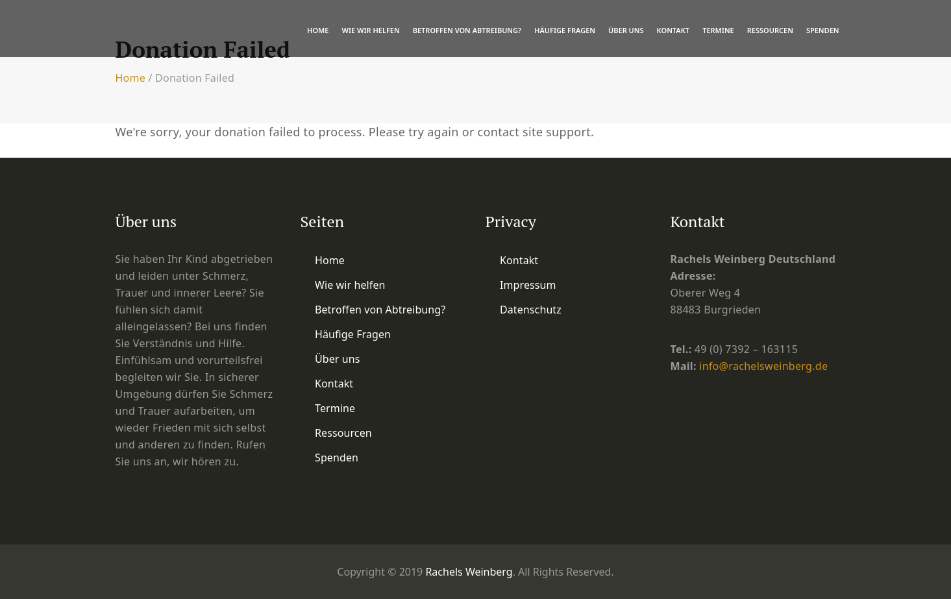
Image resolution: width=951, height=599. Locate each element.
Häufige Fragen (564, 30)
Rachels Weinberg (468, 572)
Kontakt (673, 30)
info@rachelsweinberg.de (763, 366)
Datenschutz (531, 309)
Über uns (626, 30)
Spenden (822, 30)
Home (317, 30)
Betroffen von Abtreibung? (467, 30)
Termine (718, 30)
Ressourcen (770, 30)
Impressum (528, 285)
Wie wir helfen (370, 30)
